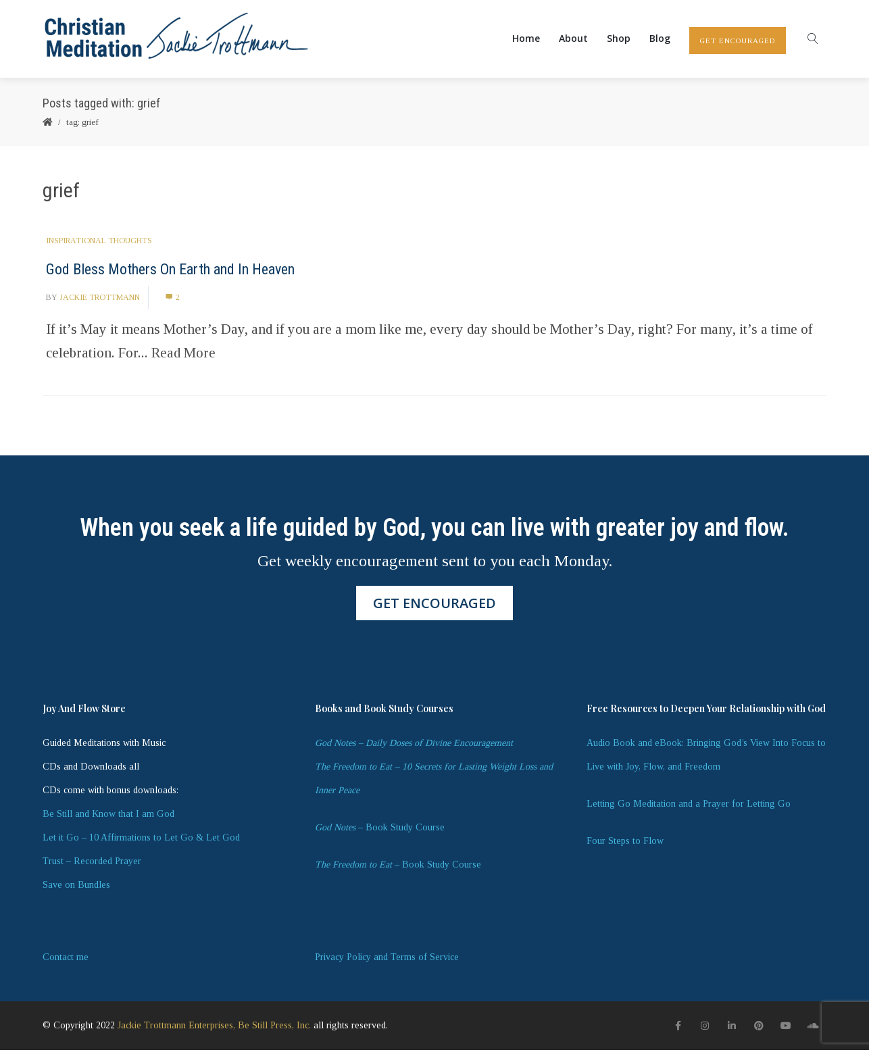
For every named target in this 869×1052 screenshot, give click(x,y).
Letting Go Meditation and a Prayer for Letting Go (689, 806)
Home (526, 39)
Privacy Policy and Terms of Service (387, 959)
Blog (659, 39)
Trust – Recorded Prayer (92, 863)
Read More (183, 355)
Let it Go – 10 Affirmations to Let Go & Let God (141, 839)
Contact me (66, 959)
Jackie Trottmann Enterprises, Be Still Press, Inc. (214, 1028)
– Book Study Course (380, 829)
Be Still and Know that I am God (108, 816)
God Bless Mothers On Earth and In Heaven (170, 271)
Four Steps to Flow (625, 843)
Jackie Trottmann (99, 299)
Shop (618, 39)
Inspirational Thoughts (99, 242)
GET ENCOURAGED (737, 42)
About (573, 39)
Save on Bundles (76, 887)
